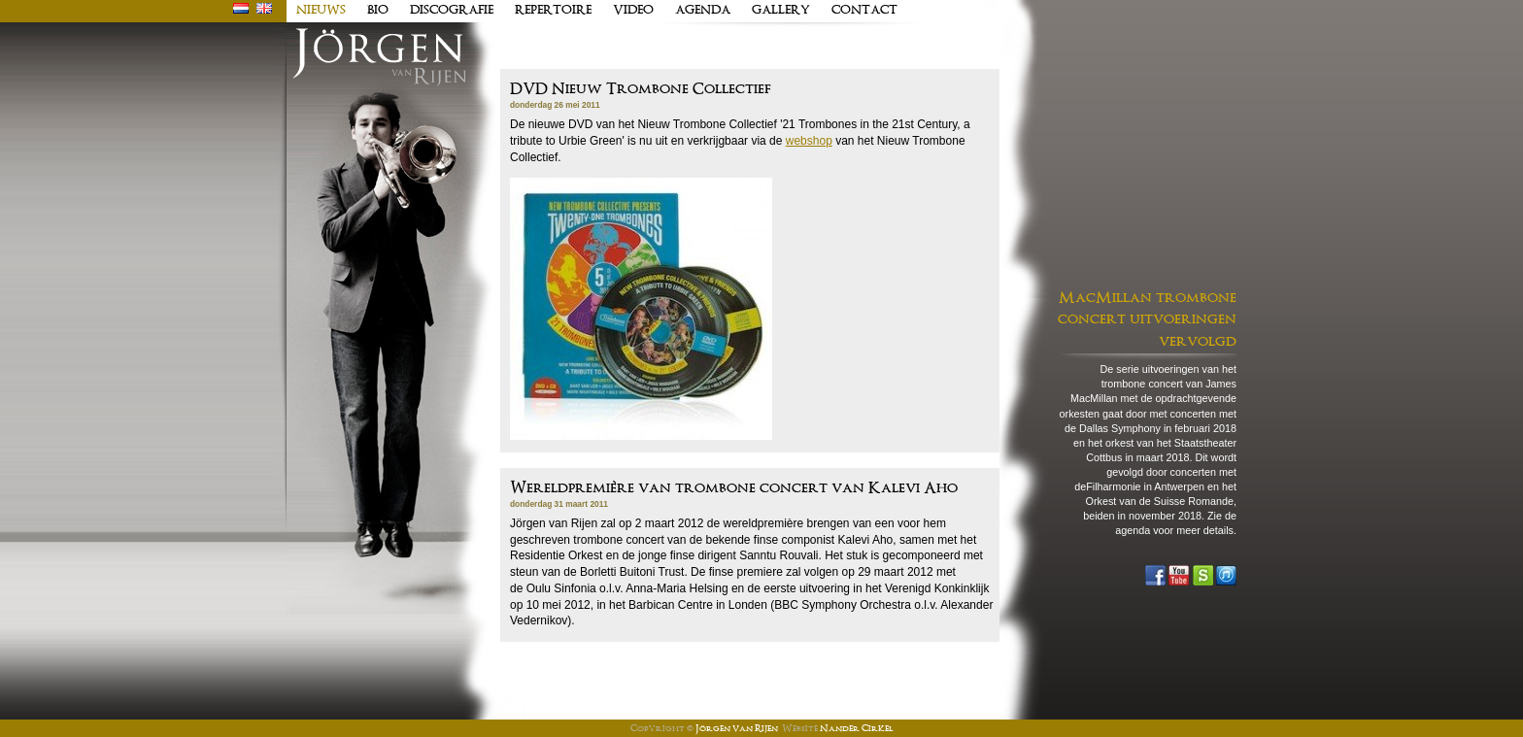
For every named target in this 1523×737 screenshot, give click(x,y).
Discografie (451, 10)
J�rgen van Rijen (379, 57)
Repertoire (553, 10)
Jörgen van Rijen (736, 729)
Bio (378, 10)
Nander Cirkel (856, 729)
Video (633, 10)
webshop (809, 141)
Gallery (781, 10)
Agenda (702, 10)
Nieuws (321, 10)
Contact (864, 10)
